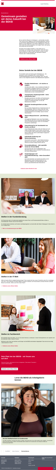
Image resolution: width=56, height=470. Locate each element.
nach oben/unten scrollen (54, 468)
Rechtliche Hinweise (16, 468)
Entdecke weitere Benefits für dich (28, 168)
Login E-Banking (45, 3)
